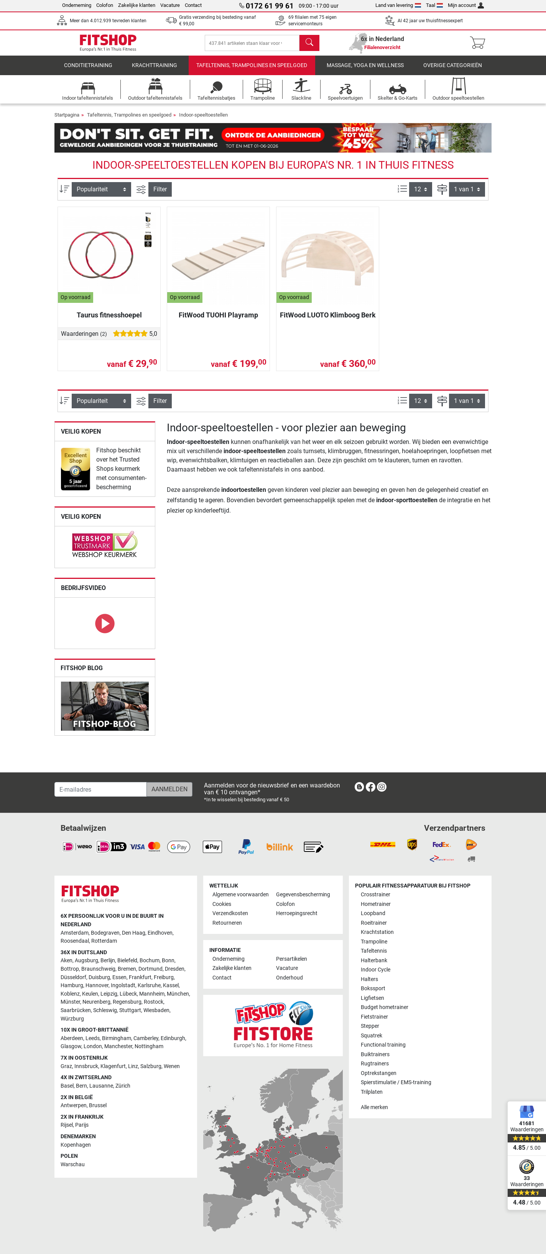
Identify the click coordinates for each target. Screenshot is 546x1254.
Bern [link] (81, 1086)
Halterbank (374, 960)
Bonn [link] (168, 961)
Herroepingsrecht (296, 914)
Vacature (170, 5)
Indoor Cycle (375, 969)
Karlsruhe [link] (149, 985)
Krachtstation (377, 932)
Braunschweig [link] (98, 969)
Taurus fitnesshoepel (109, 320)
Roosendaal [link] (75, 941)
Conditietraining (88, 70)
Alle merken (374, 1107)
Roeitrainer (374, 923)
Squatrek (371, 1035)
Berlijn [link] (107, 961)
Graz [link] (66, 1066)
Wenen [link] (172, 1066)
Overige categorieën (452, 70)
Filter (160, 194)
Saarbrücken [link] (76, 1010)
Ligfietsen (372, 998)
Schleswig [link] (105, 1010)
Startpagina (66, 120)
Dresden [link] (174, 969)
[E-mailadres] (100, 789)
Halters (369, 979)
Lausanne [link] (101, 1086)
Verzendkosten (230, 914)
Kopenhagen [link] (76, 1145)
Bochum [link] (150, 961)
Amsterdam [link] (75, 933)
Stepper (370, 1026)
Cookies (221, 904)
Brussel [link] (98, 1105)
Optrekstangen (378, 1073)
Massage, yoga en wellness (365, 70)
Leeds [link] (93, 1038)
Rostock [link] (153, 1002)
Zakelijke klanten (136, 5)
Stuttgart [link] (130, 1010)
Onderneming (76, 5)
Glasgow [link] (71, 1047)
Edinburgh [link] (173, 1038)
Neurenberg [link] (96, 1002)
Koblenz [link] (70, 994)
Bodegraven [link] (105, 933)
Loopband (373, 914)
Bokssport (373, 988)
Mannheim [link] (151, 994)
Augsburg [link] (86, 961)
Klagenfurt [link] (113, 1066)
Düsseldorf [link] (73, 977)
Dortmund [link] (150, 969)
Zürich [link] (122, 1086)
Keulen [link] (90, 994)
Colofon (104, 5)
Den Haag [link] (133, 933)
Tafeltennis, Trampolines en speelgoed (251, 70)
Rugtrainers (375, 1063)
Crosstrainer (375, 895)
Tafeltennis (374, 951)
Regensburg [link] (127, 1002)
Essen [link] (119, 977)
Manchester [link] (118, 1047)
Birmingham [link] (116, 1038)
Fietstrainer (374, 1017)
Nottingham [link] (149, 1047)
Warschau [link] (73, 1164)
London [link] (93, 1047)
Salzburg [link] (150, 1066)
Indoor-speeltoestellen (203, 120)
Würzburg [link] (72, 1019)
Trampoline (374, 941)
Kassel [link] (171, 985)
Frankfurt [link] (140, 977)
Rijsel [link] (67, 1125)
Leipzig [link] (108, 994)
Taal (434, 5)
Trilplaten (372, 1092)
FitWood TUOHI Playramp (218, 320)
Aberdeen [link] (72, 1038)
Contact (193, 5)
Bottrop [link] (70, 969)
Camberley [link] (145, 1038)
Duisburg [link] (99, 977)
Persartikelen (291, 959)
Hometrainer (376, 904)
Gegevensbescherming (303, 895)
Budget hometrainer (384, 1007)
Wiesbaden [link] (156, 1010)
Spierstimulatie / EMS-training (396, 1082)
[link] (75, 474)
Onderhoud (289, 978)
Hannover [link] (97, 985)
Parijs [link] (82, 1125)
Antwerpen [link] (74, 1105)
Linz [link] (133, 1066)
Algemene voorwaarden (240, 895)
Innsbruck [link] (86, 1066)
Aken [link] (66, 961)
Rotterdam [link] (104, 941)
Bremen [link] (127, 969)
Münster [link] (70, 1002)
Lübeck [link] (128, 994)
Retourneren (227, 923)
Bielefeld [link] (127, 961)
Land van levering (398, 5)
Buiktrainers (375, 1054)
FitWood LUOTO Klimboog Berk (328, 320)
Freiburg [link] (164, 977)
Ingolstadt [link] (123, 985)
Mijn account (466, 5)
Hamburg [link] (72, 985)
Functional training (383, 1045)
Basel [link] (67, 1086)
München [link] (178, 994)
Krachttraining (154, 70)
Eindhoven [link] (160, 933)
